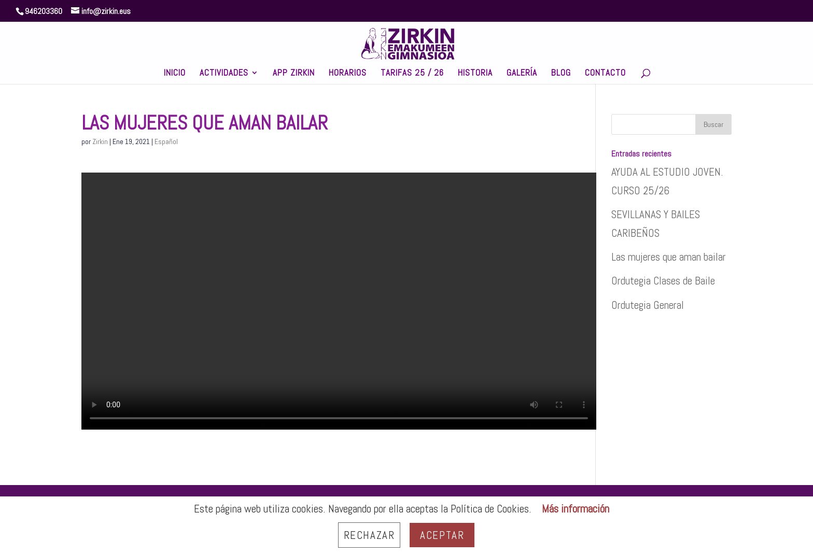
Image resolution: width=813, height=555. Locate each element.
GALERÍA (522, 73)
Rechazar (369, 535)
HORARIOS (348, 73)
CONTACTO (605, 73)
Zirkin (100, 141)
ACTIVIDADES (224, 73)
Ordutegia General (647, 305)
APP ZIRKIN (294, 73)
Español (166, 141)
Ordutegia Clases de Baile (663, 281)
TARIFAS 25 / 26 (412, 73)
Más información (575, 509)
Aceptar (442, 535)
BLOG (561, 73)
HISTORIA (475, 73)
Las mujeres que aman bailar (668, 257)
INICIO (175, 73)
